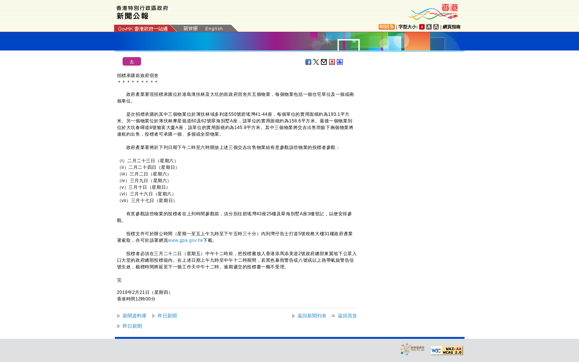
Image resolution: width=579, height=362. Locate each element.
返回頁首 (347, 316)
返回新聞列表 (312, 316)
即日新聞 (132, 326)
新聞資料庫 (135, 316)
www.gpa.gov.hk (185, 240)
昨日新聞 (167, 316)
